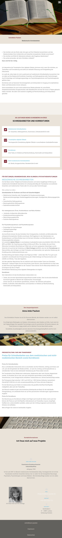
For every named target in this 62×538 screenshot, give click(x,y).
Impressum (31, 529)
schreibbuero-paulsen (31, 523)
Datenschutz (31, 535)
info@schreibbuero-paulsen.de (46, 494)
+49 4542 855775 (46, 500)
